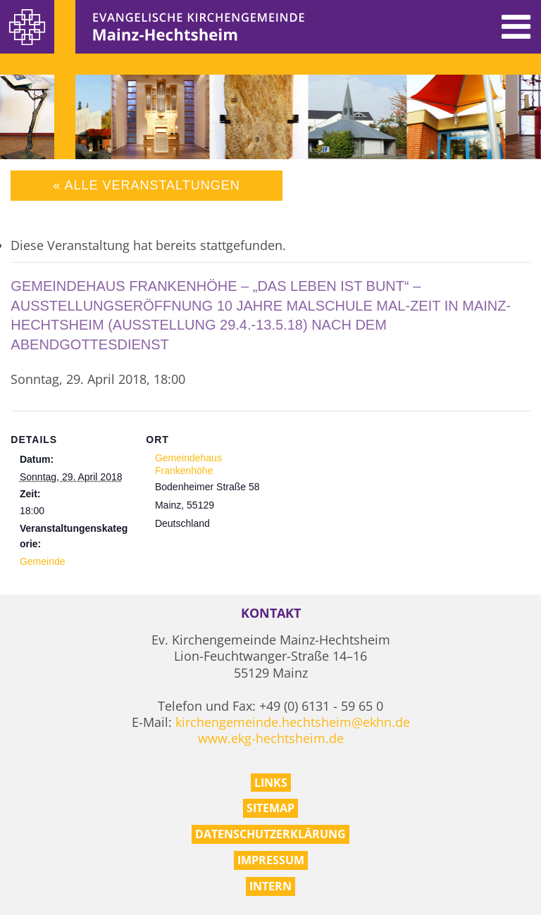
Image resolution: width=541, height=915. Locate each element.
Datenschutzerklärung (270, 834)
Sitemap (270, 808)
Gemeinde (43, 561)
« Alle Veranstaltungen (146, 185)
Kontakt (271, 613)
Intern (270, 886)
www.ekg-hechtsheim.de (271, 738)
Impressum (270, 860)
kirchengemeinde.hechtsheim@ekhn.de (292, 722)
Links (270, 782)
